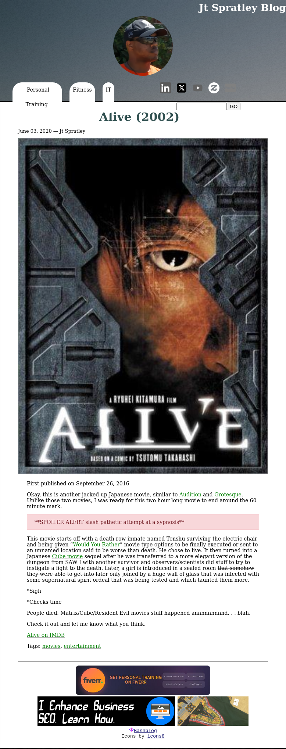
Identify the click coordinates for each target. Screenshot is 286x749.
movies (51, 646)
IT (108, 90)
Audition (190, 494)
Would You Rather (96, 545)
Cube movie (67, 556)
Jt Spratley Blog (242, 7)
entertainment (82, 646)
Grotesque (228, 494)
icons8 (156, 736)
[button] (143, 46)
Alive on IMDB (46, 635)
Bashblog (145, 731)
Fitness (82, 90)
